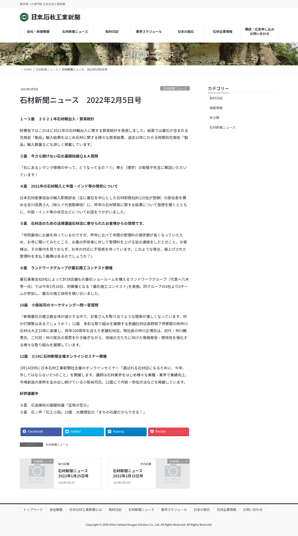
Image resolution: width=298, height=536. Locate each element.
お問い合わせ (253, 509)
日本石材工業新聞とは (85, 509)
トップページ (33, 509)
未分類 (214, 117)
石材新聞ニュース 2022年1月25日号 (74, 473)
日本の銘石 (202, 509)
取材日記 (216, 98)
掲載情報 (216, 107)
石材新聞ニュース (175, 88)
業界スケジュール (174, 509)
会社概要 (56, 509)
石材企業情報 (226, 509)
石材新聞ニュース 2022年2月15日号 (129, 473)
